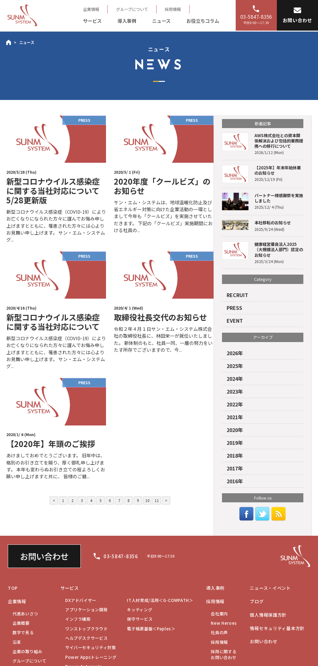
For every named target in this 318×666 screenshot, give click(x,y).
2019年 (235, 442)
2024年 (235, 378)
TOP (13, 588)
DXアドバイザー (80, 600)
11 (157, 500)
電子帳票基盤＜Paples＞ (151, 629)
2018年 (235, 455)
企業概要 (21, 623)
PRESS (234, 307)
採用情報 (173, 9)
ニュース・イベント (270, 588)
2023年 (235, 391)
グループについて (132, 9)
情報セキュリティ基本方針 (277, 628)
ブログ (256, 601)
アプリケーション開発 (86, 610)
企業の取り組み (27, 651)
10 (147, 500)
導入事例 (127, 20)
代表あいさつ (25, 614)
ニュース (161, 20)
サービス (92, 20)
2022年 (235, 404)
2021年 (235, 417)
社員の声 (219, 632)
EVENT (235, 320)
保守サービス (139, 619)
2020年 (235, 430)
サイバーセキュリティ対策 (90, 647)
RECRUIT (237, 295)
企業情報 (91, 9)
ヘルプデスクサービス (86, 638)
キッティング (139, 610)
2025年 (235, 366)
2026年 (235, 353)
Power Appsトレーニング (91, 657)
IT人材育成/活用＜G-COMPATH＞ (160, 600)
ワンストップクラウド (86, 629)
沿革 (16, 642)
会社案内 (219, 614)
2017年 (235, 468)
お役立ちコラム (202, 20)
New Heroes (224, 623)
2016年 (235, 481)
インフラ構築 (78, 619)
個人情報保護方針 (268, 615)
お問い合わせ (44, 556)
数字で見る (23, 632)
